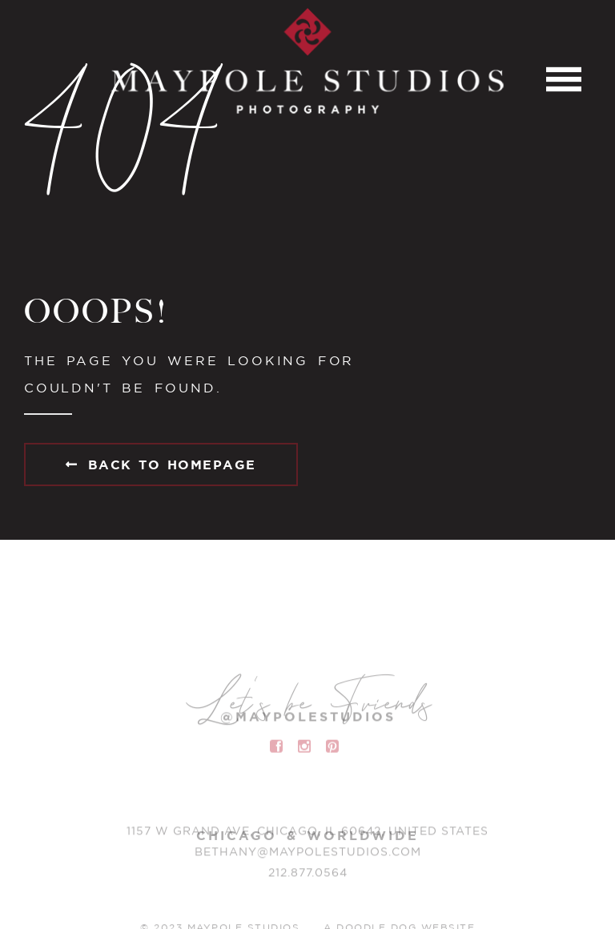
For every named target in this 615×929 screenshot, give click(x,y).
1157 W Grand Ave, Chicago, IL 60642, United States (307, 834)
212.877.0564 (308, 876)
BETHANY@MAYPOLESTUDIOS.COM (308, 855)
